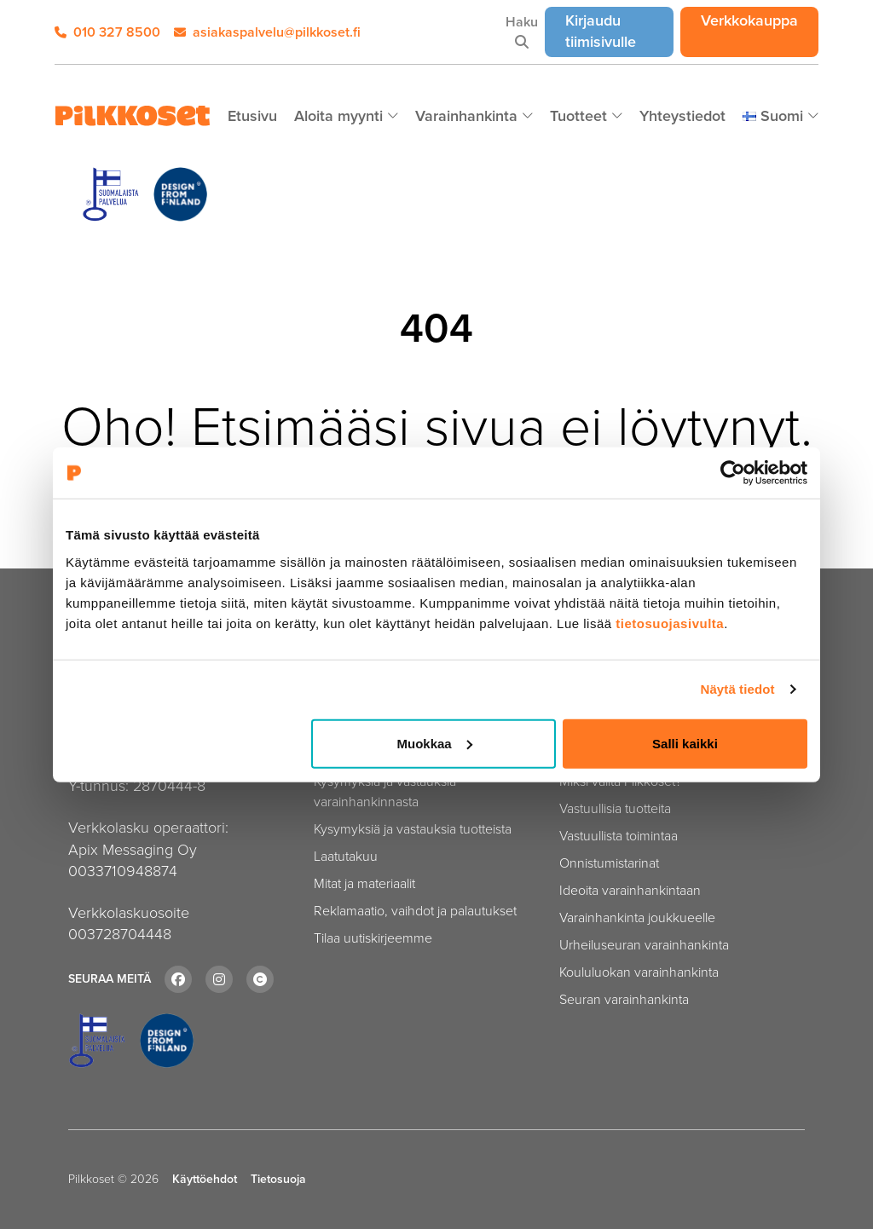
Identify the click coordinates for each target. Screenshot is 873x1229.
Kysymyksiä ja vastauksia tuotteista (413, 829)
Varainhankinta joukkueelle (637, 917)
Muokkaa (434, 743)
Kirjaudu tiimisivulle (619, 31)
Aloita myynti (340, 116)
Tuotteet (580, 116)
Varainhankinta (468, 116)
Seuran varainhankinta (624, 999)
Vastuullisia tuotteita (615, 808)
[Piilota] (392, 117)
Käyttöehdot (204, 1179)
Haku (522, 30)
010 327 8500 (107, 32)
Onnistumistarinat (609, 863)
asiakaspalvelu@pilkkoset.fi (267, 32)
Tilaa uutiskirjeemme (373, 938)
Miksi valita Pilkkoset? (620, 781)
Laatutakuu (346, 856)
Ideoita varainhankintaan (630, 890)
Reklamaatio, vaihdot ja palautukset (415, 910)
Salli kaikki (685, 743)
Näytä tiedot (738, 689)
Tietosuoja (278, 1179)
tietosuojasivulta (670, 622)
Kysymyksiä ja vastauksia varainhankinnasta (385, 791)
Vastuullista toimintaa (618, 835)
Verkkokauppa (759, 20)
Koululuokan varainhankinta (639, 972)
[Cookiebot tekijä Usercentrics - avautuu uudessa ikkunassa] (732, 473)
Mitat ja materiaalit (364, 883)
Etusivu (252, 116)
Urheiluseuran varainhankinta (644, 945)
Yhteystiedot (682, 116)
